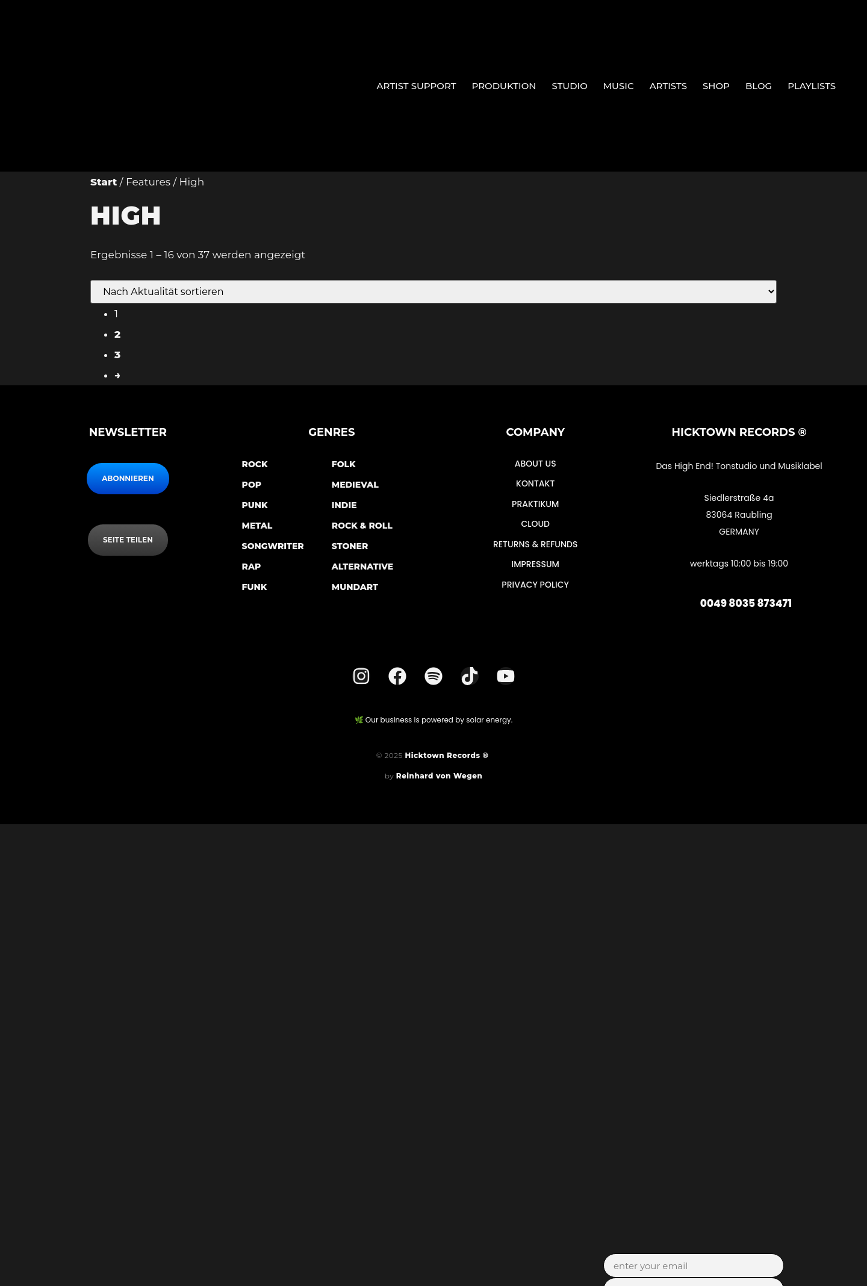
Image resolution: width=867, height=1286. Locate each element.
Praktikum (535, 503)
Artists (668, 86)
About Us (535, 464)
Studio (570, 86)
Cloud (535, 523)
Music (618, 86)
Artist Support (416, 86)
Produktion (504, 86)
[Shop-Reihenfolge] (433, 291)
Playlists (812, 86)
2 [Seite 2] (117, 334)
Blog (758, 86)
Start (103, 182)
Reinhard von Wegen (439, 775)
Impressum (535, 563)
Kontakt (535, 483)
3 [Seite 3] (117, 355)
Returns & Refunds (535, 543)
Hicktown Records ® (448, 755)
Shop (716, 86)
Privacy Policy (535, 583)
